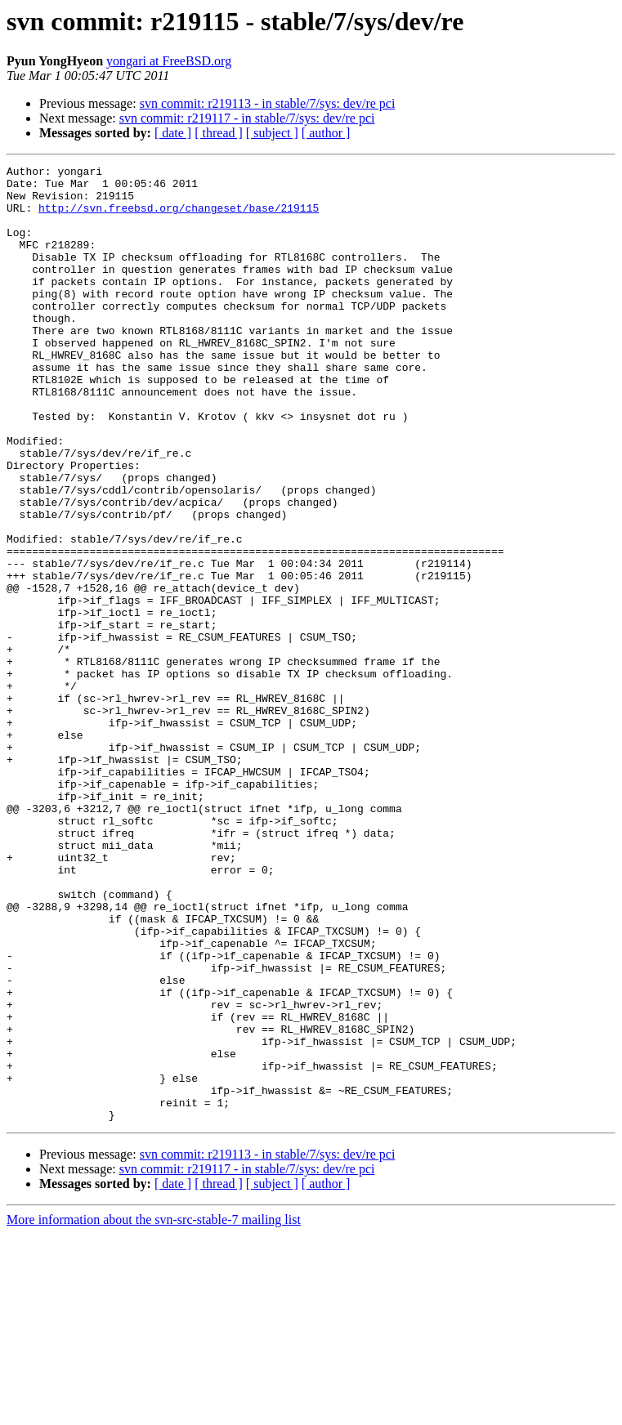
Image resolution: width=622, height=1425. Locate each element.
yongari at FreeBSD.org (168, 61)
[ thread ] (219, 133)
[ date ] (172, 133)
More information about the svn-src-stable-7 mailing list (154, 1411)
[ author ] (326, 133)
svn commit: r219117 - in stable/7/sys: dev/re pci (247, 118)
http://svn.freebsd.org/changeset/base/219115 (178, 217)
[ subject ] (272, 133)
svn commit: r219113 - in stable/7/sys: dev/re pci (268, 103)
